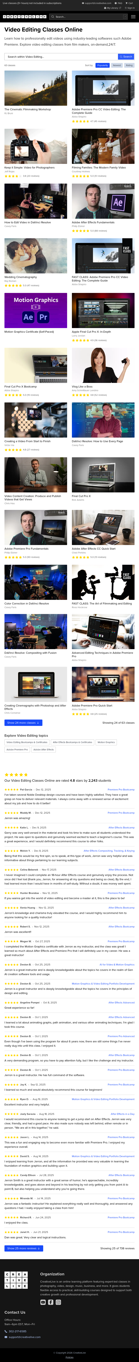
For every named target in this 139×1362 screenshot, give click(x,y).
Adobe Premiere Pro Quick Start (92, 705)
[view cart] (130, 3)
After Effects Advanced (122, 1002)
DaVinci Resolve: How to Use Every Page (97, 441)
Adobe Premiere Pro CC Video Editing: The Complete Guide (99, 111)
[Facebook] (51, 1302)
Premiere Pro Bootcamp (121, 789)
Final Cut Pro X (81, 496)
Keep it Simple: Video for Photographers (29, 167)
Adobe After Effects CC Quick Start (93, 549)
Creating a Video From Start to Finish (27, 441)
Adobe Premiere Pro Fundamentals (26, 549)
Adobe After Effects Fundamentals (93, 222)
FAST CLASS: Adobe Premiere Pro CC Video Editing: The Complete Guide (100, 278)
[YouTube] (43, 1302)
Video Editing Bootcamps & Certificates (27, 742)
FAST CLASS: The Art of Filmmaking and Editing (102, 603)
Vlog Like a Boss (82, 386)
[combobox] (88, 17)
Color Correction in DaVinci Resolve (26, 603)
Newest (117, 65)
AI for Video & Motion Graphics (117, 964)
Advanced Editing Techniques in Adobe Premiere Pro (102, 654)
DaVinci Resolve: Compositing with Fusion (30, 653)
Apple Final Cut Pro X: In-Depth (91, 332)
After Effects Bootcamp (122, 827)
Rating (129, 65)
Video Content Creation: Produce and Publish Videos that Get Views (32, 497)
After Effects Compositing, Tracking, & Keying (109, 850)
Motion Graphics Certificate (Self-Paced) (29, 332)
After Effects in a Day (123, 1113)
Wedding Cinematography (20, 277)
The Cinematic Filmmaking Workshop (27, 109)
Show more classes (23, 723)
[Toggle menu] (133, 17)
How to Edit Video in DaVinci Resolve (27, 222)
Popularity (102, 65)
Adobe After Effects (43, 749)
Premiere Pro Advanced (121, 1036)
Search (126, 56)
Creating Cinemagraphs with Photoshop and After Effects (35, 707)
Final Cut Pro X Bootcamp (20, 386)
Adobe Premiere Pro (17, 749)
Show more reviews (23, 1248)
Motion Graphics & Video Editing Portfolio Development (103, 983)
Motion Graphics (106, 742)
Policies (69, 1357)
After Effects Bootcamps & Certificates (72, 742)
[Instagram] (58, 1302)
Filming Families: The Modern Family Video (99, 167)
